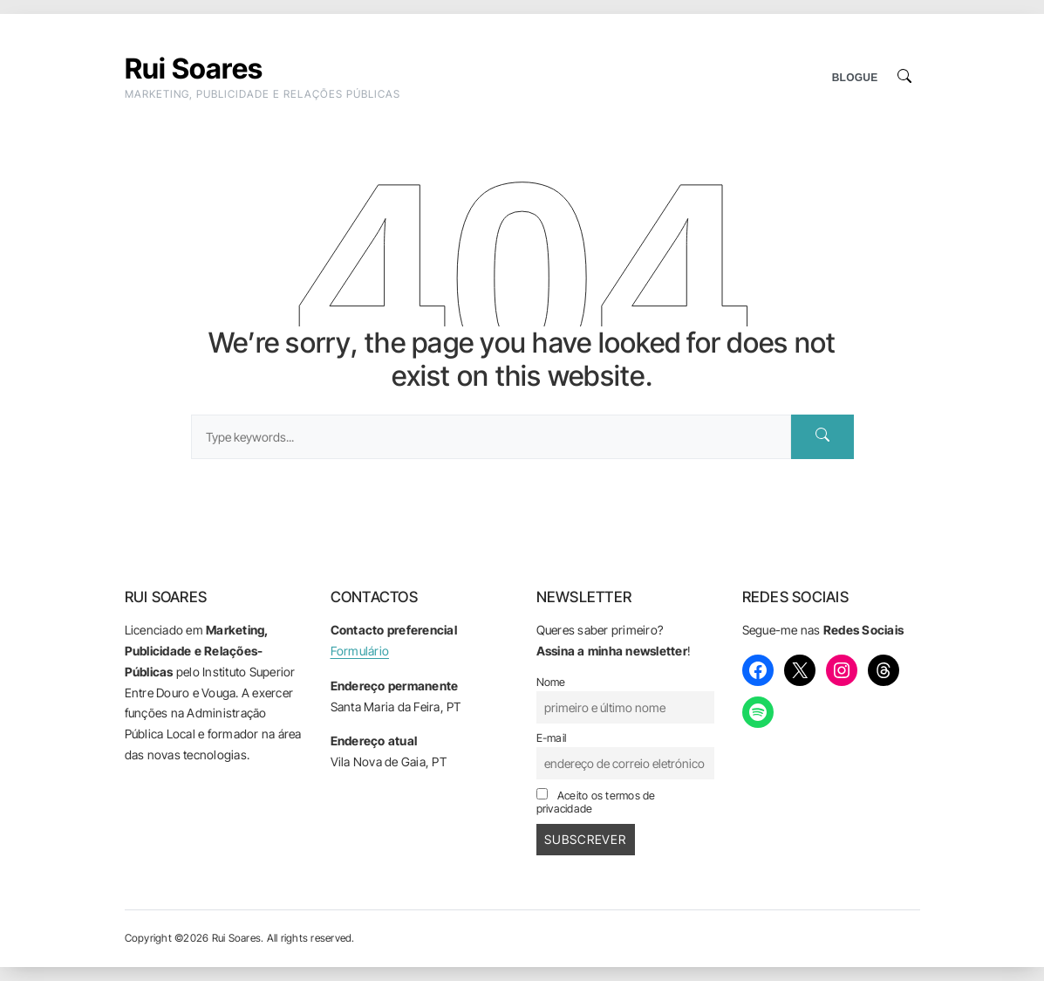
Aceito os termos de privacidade (596, 801)
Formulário (360, 650)
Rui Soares (194, 68)
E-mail (551, 737)
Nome (551, 682)
